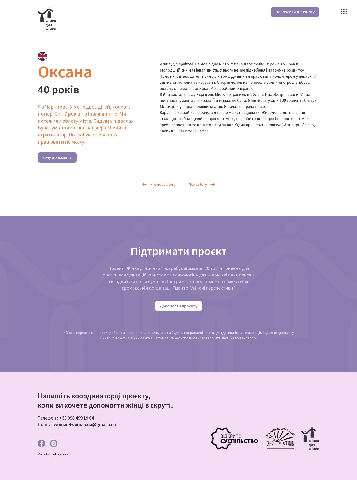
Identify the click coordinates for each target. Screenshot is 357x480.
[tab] (42, 56)
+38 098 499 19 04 (76, 418)
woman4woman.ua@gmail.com (86, 424)
